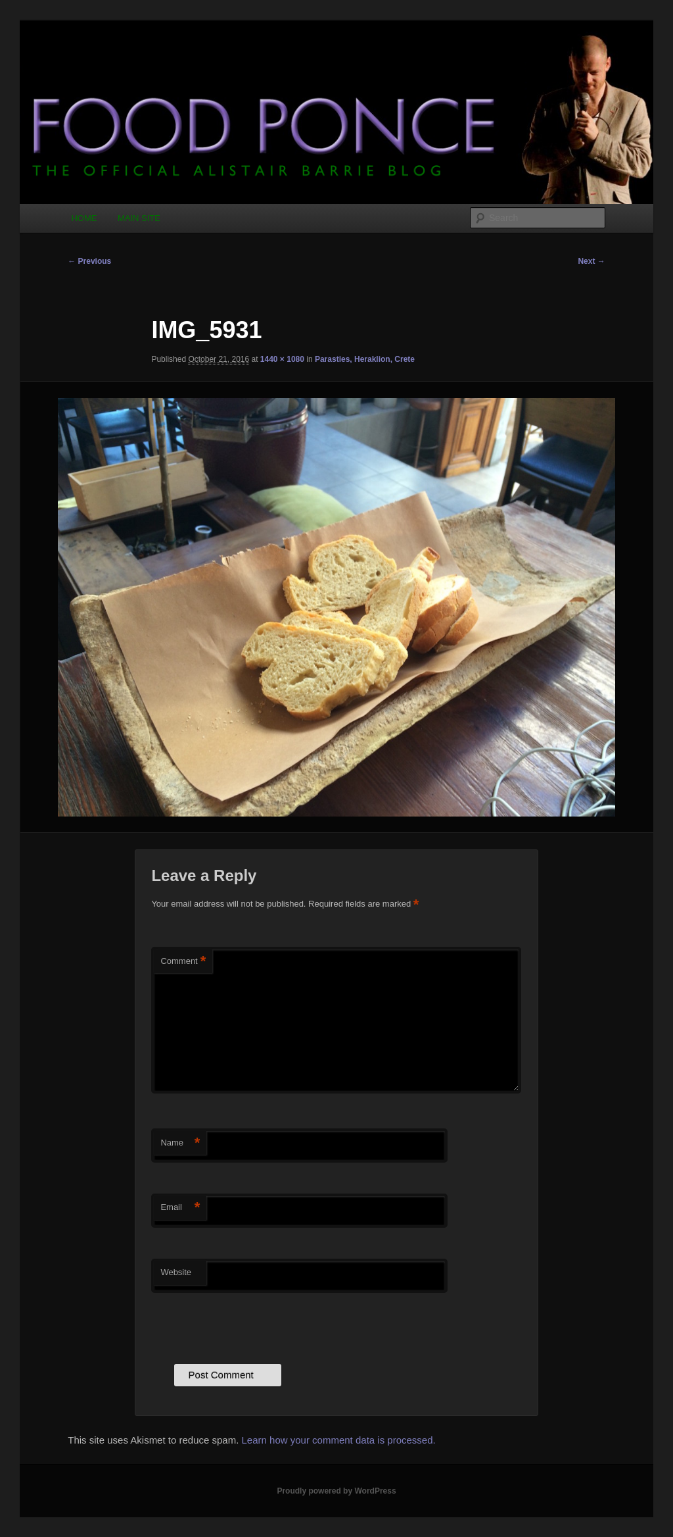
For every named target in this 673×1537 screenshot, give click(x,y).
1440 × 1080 (282, 359)
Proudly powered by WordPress (336, 1491)
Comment (183, 961)
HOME (84, 218)
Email (180, 1207)
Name (180, 1143)
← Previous (89, 261)
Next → (591, 261)
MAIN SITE (139, 218)
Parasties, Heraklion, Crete (365, 359)
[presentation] (251, 1325)
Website (175, 1272)
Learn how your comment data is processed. (339, 1440)
